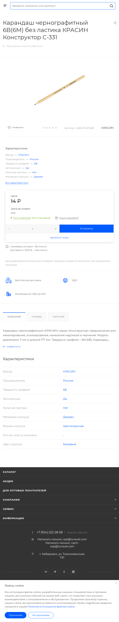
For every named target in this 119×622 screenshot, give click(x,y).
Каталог (9, 471)
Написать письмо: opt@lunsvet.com (62, 539)
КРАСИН (107, 128)
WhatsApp (73, 572)
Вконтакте (46, 572)
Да (27, 167)
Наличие (59, 316)
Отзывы (37, 316)
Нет (34, 172)
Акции (8, 481)
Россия (34, 159)
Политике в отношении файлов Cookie (51, 606)
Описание (14, 316)
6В (35, 163)
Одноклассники (64, 572)
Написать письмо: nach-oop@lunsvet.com (62, 544)
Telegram (55, 572)
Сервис (8, 509)
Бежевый (69, 444)
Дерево (38, 176)
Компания (11, 499)
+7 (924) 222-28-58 (50, 532)
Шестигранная (73, 426)
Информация (13, 518)
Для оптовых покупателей (24, 490)
